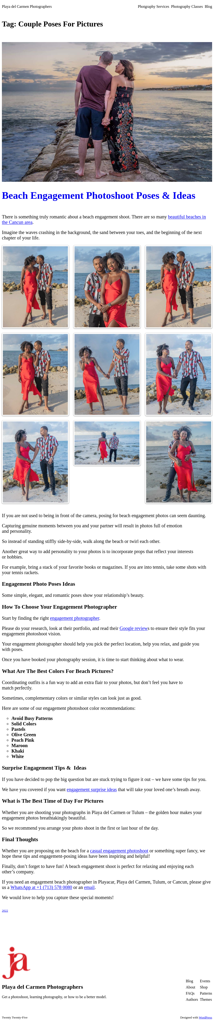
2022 (5, 910)
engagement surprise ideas (92, 789)
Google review (134, 628)
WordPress (205, 1017)
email (89, 887)
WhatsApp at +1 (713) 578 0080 (41, 887)
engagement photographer (74, 618)
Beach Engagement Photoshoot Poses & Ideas (98, 195)
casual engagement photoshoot (119, 850)
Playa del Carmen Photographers (27, 6)
